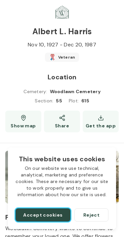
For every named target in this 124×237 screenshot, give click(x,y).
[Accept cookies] (43, 215)
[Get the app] (101, 121)
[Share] (62, 121)
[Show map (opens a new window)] (23, 121)
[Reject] (91, 215)
